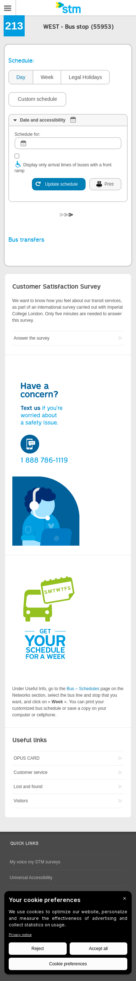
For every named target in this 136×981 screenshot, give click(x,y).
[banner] (68, 7)
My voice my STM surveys (35, 862)
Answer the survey (32, 338)
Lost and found (28, 786)
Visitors (21, 800)
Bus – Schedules (83, 688)
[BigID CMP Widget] (68, 934)
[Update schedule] (59, 184)
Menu (8, 7)
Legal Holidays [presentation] (85, 77)
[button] (37, 99)
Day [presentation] (20, 77)
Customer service (31, 772)
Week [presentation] (47, 77)
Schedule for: (27, 134)
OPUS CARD (27, 758)
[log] (68, 143)
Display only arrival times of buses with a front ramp (63, 167)
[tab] (20, 77)
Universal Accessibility (31, 877)
